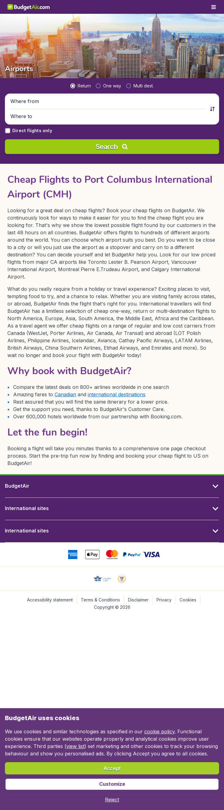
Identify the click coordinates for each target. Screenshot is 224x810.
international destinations (116, 394)
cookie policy (159, 731)
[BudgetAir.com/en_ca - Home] (28, 7)
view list (75, 746)
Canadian (65, 394)
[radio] (80, 86)
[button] (108, 101)
